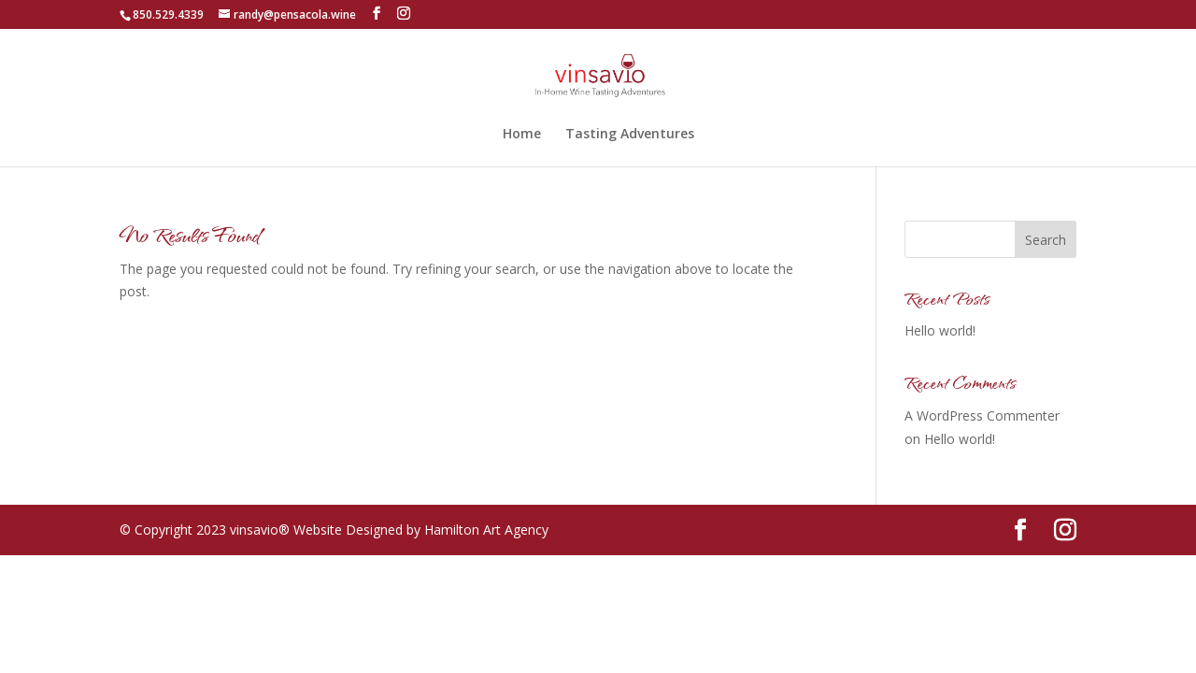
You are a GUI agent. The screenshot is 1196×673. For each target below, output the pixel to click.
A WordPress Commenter (982, 415)
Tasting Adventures (629, 134)
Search (1045, 240)
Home (522, 134)
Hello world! (939, 330)
